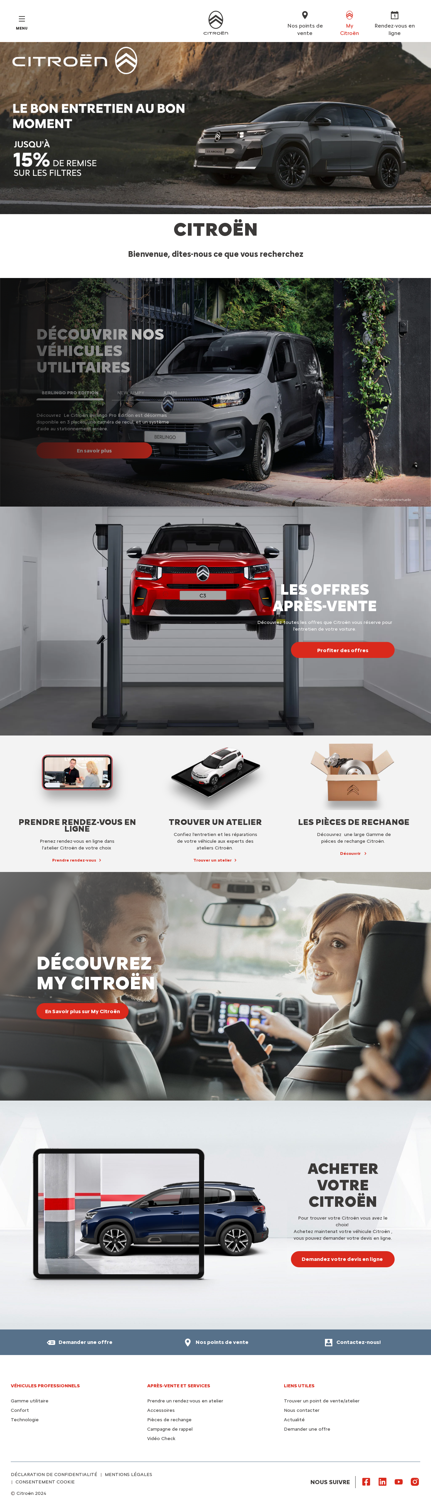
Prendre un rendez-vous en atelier (185, 1401)
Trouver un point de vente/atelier (322, 1401)
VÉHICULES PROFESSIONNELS (45, 1386)
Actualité (294, 1420)
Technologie (25, 1420)
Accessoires (161, 1410)
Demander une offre (307, 1429)
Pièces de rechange (169, 1420)
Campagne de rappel (170, 1429)
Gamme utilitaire (29, 1401)
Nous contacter (302, 1410)
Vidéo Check (161, 1438)
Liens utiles (299, 1386)
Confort (20, 1410)
